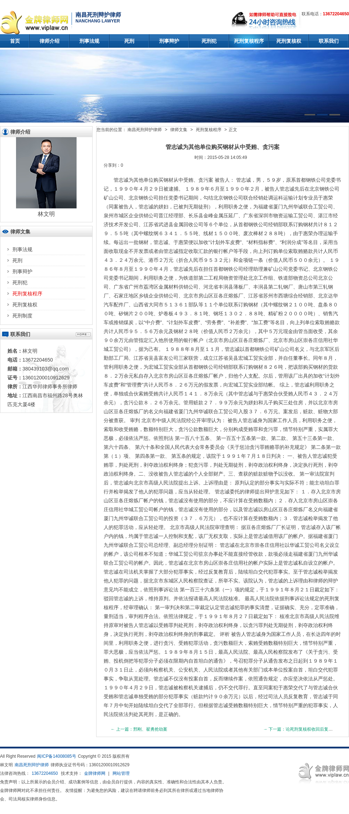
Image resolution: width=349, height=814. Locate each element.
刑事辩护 (169, 41)
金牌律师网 (94, 773)
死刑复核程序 (249, 41)
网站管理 (121, 773)
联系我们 (329, 41)
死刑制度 (22, 315)
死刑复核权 (288, 41)
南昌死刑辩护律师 (144, 129)
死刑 (129, 41)
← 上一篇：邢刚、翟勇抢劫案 (139, 729)
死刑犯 (209, 41)
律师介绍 (49, 41)
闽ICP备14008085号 (56, 756)
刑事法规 (89, 41)
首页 (15, 41)
